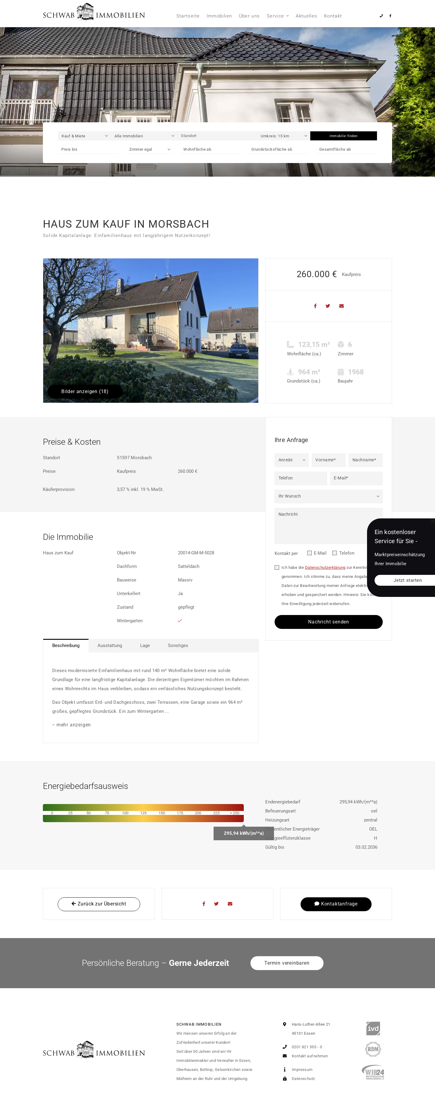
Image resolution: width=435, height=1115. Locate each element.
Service (275, 16)
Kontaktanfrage (336, 904)
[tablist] (150, 645)
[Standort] (217, 135)
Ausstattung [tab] (110, 645)
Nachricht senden (328, 622)
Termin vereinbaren (286, 963)
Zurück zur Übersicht (99, 904)
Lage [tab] (145, 645)
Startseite (188, 16)
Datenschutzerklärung (325, 567)
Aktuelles (306, 16)
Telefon (346, 553)
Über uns (249, 16)
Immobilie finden (344, 136)
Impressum (296, 1069)
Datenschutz (297, 1078)
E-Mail (320, 553)
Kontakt (333, 16)
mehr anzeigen (73, 725)
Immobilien (219, 16)
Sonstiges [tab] (178, 645)
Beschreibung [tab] (65, 645)
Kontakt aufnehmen (304, 1056)
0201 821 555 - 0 (301, 1047)
